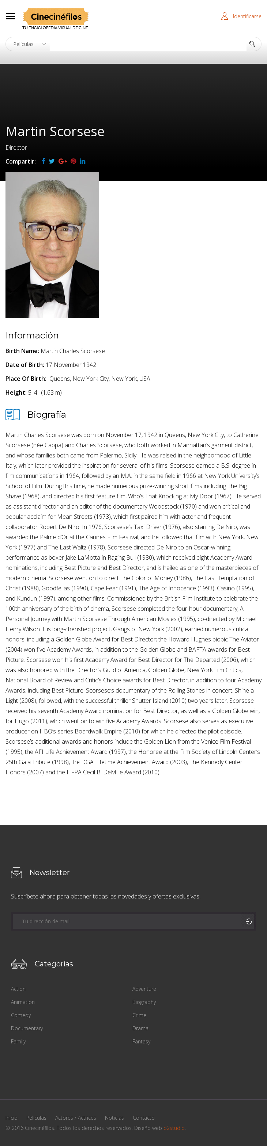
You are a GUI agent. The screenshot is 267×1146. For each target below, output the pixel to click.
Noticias (114, 1117)
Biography (144, 1002)
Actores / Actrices (75, 1117)
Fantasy (141, 1041)
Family (18, 1041)
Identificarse (247, 16)
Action (18, 988)
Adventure (144, 988)
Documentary (27, 1028)
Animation (23, 1002)
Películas (36, 1117)
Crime (139, 1015)
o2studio (174, 1127)
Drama (140, 1028)
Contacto (144, 1117)
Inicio (11, 1117)
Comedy (21, 1015)
